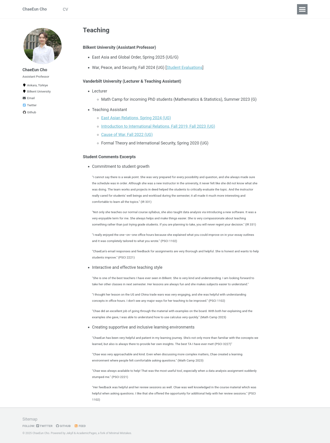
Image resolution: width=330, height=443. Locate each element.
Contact (135, 9)
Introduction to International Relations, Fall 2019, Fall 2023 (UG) (159, 125)
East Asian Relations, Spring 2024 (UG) (136, 117)
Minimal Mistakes (121, 432)
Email (28, 99)
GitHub (63, 425)
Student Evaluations (185, 67)
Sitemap (30, 418)
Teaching (111, 9)
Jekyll (70, 432)
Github (29, 113)
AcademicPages (87, 432)
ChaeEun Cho (34, 9)
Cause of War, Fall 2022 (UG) (127, 134)
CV (66, 9)
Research (85, 9)
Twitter (29, 106)
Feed (81, 425)
